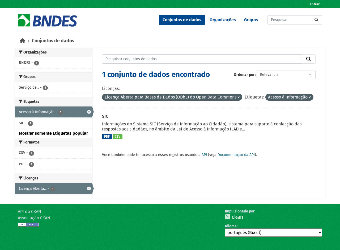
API (204, 155)
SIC (105, 116)
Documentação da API (236, 155)
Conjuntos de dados (182, 19)
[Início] (22, 41)
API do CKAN (29, 211)
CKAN (234, 217)
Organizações (223, 19)
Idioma (231, 226)
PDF (107, 136)
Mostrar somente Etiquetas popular (53, 133)
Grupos (251, 19)
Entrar (315, 4)
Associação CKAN (34, 217)
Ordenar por (244, 74)
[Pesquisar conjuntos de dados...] (294, 19)
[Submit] (316, 19)
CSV (117, 136)
